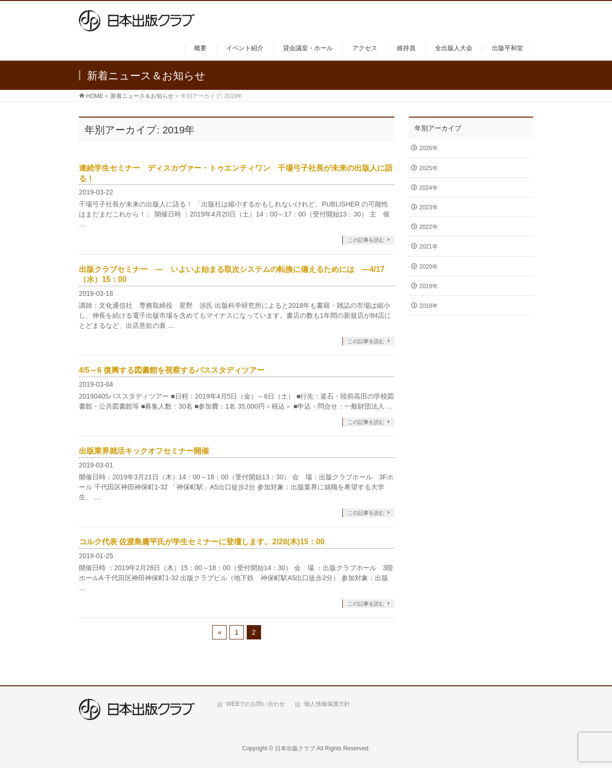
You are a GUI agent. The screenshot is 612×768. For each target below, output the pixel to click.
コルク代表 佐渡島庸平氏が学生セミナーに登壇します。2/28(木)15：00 (202, 542)
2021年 (428, 246)
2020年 (428, 266)
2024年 (428, 187)
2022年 (428, 227)
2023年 (428, 207)
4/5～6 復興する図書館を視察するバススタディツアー (171, 370)
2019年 (428, 286)
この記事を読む (366, 240)
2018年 (428, 306)
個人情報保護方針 (327, 704)
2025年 (428, 168)
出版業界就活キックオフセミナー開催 (144, 451)
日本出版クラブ (295, 748)
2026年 (428, 148)
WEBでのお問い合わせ (255, 704)
